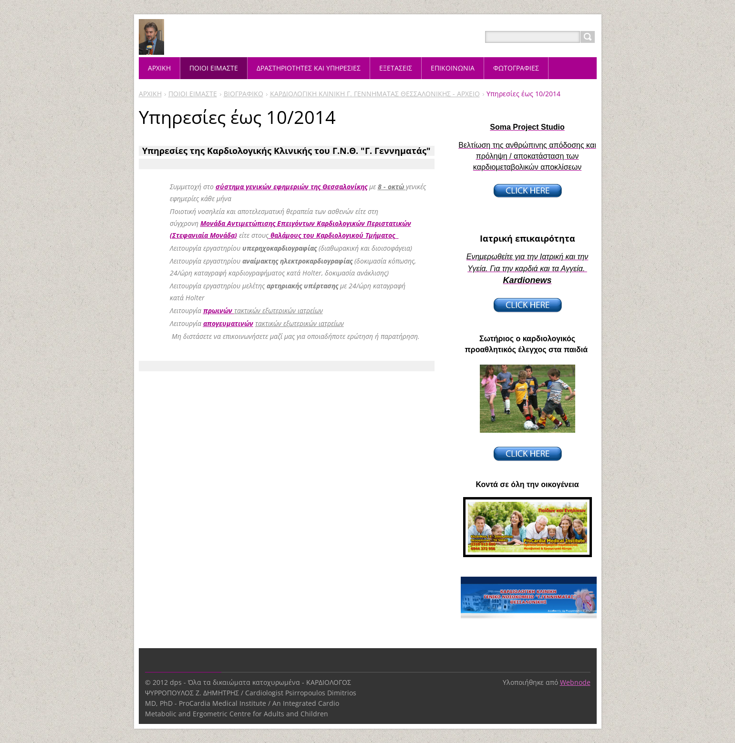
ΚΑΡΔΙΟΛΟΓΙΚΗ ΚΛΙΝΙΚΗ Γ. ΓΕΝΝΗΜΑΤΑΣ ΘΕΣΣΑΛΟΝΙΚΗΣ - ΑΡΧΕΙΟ (375, 93)
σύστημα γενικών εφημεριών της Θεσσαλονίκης (291, 186)
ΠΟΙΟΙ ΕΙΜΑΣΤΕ (192, 93)
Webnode (575, 682)
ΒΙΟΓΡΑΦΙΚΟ (243, 93)
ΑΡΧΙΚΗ (150, 93)
